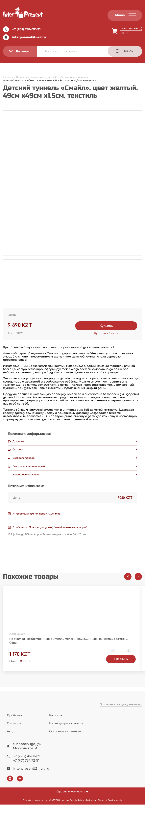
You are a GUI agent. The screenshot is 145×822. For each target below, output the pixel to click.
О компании (16, 740)
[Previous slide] (128, 576)
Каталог (55, 732)
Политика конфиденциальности (121, 725)
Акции (11, 749)
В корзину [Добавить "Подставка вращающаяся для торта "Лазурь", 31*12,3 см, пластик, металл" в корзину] (96, 675)
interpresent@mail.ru (24, 37)
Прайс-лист (16, 732)
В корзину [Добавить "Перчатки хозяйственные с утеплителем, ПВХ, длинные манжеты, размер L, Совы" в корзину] (48, 675)
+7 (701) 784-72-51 (21, 29)
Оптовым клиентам (65, 749)
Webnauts (77, 809)
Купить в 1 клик (106, 333)
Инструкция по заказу (66, 740)
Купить (106, 326)
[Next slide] (138, 576)
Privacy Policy (85, 818)
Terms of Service (106, 818)
